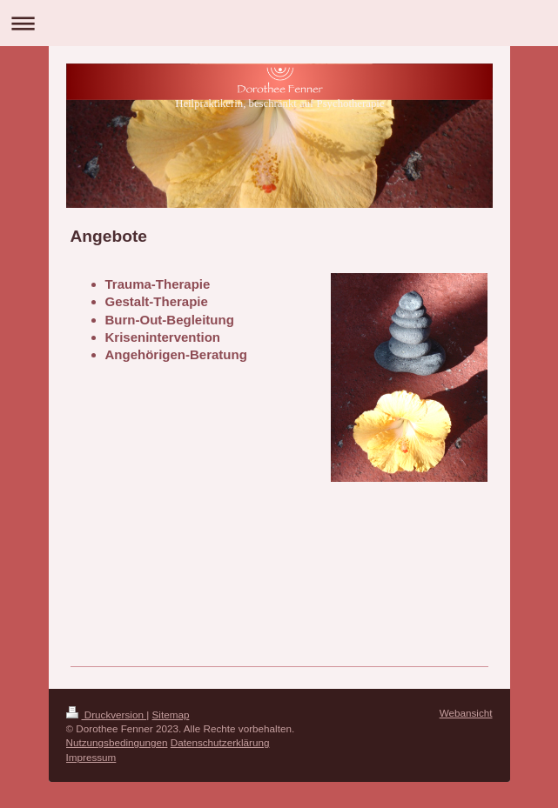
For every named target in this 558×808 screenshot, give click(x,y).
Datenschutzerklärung (220, 742)
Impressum (91, 757)
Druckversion (106, 714)
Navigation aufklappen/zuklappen (279, 23)
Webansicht (466, 712)
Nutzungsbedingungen (117, 742)
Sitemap (171, 714)
